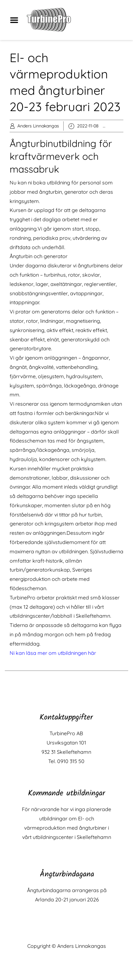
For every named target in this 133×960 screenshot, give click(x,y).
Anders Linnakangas (38, 126)
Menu (16, 20)
